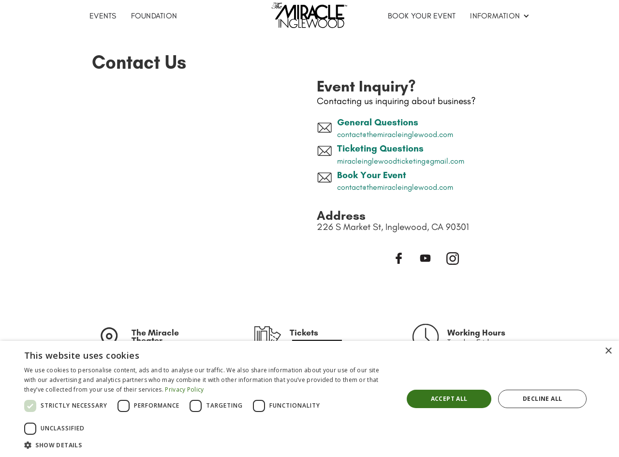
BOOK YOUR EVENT (422, 15)
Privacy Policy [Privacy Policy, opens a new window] (184, 389)
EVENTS (103, 15)
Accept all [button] (449, 399)
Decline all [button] (542, 399)
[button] (499, 16)
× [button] (608, 351)
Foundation (154, 15)
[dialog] (309, 399)
